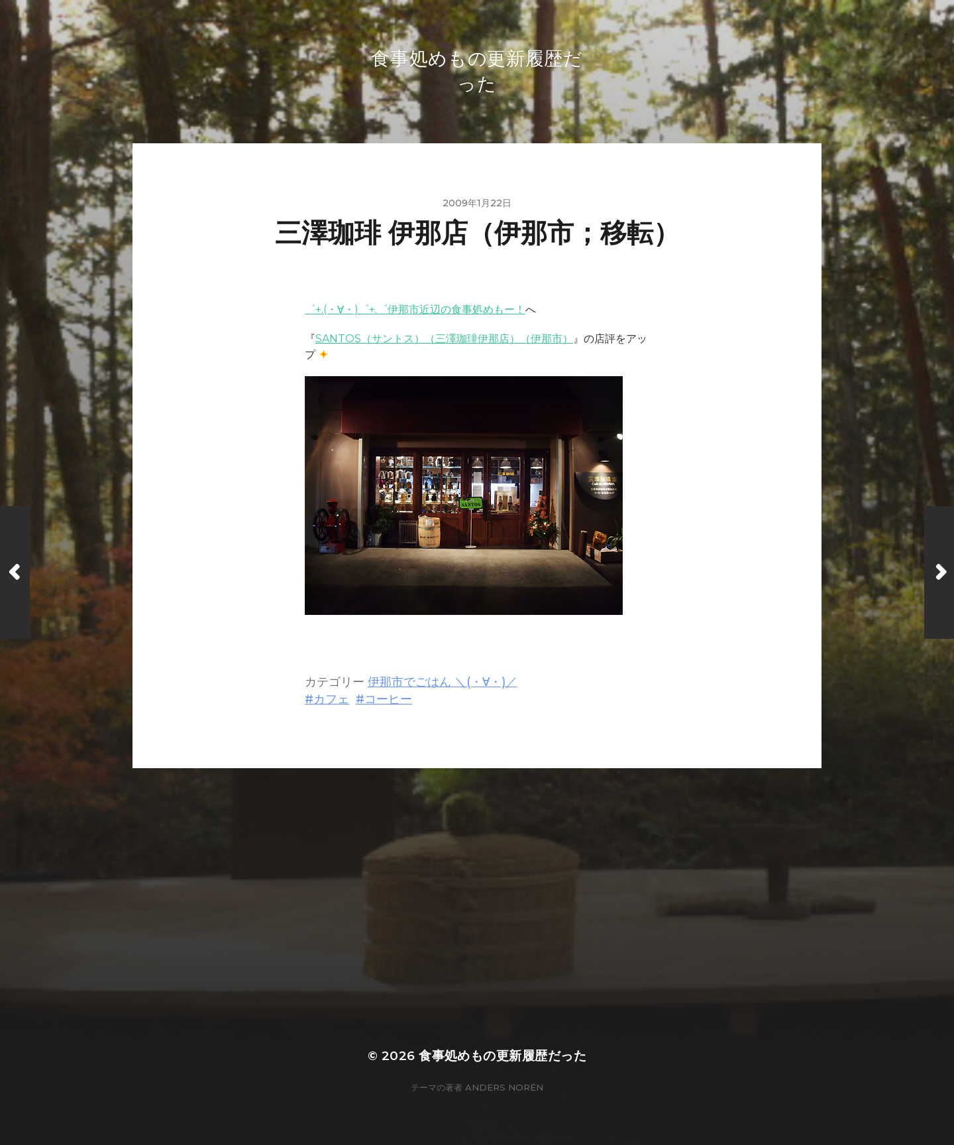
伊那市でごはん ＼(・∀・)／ (442, 682)
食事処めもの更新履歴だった (502, 1055)
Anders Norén (504, 1087)
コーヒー (388, 699)
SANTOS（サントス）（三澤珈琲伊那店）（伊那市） (444, 338)
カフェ (331, 699)
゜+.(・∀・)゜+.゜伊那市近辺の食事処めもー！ (415, 309)
